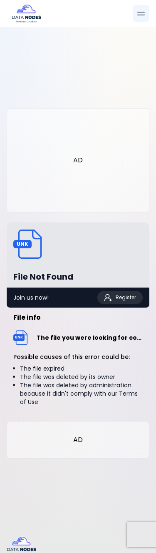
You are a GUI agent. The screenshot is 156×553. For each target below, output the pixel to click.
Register (120, 297)
